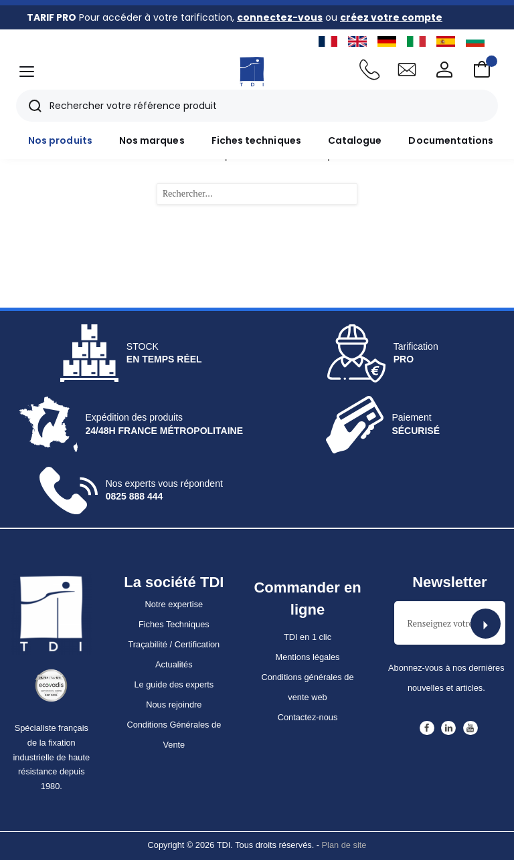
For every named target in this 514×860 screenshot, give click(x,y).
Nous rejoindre (173, 705)
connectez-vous (280, 17)
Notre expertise (174, 604)
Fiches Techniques (174, 624)
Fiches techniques (256, 140)
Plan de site (344, 845)
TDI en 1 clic (307, 637)
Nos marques (152, 140)
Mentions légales (307, 657)
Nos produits (60, 140)
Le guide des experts (173, 684)
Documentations (450, 140)
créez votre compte (391, 17)
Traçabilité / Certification (174, 644)
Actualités (173, 664)
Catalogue (355, 140)
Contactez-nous (308, 717)
